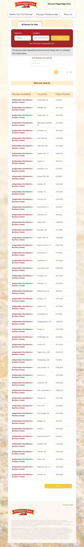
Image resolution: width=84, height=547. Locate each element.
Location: (36, 33)
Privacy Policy (67, 501)
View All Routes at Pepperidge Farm (42, 43)
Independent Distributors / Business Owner (22, 101)
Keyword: (18, 33)
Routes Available (21, 94)
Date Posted (63, 94)
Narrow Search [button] (42, 82)
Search (60, 38)
